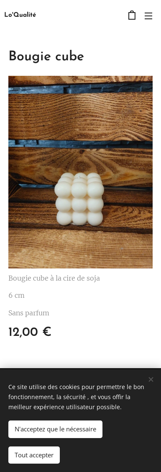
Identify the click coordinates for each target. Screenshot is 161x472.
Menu (148, 15)
